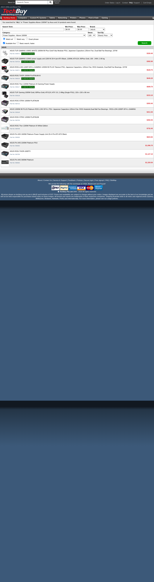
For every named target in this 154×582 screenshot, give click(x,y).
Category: (6, 32)
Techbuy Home (9, 18)
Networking (62, 18)
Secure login (88, 180)
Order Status (109, 3)
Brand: (92, 27)
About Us (11, 2)
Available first (9, 43)
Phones (83, 18)
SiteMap (113, 180)
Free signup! (99, 180)
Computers (22, 18)
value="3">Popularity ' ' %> (105, 35)
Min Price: (69, 27)
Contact (125, 3)
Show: (90, 32)
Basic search (26, 43)
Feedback (71, 180)
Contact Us (47, 180)
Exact (32, 39)
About (40, 180)
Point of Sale (94, 18)
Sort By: (101, 32)
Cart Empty (147, 3)
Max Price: (81, 27)
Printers (73, 18)
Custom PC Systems (38, 18)
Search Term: (7, 27)
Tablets (52, 18)
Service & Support (60, 180)
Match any (19, 39)
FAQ (107, 180)
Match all (8, 39)
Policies (80, 180)
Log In (118, 3)
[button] (144, 43)
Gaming (105, 18)
